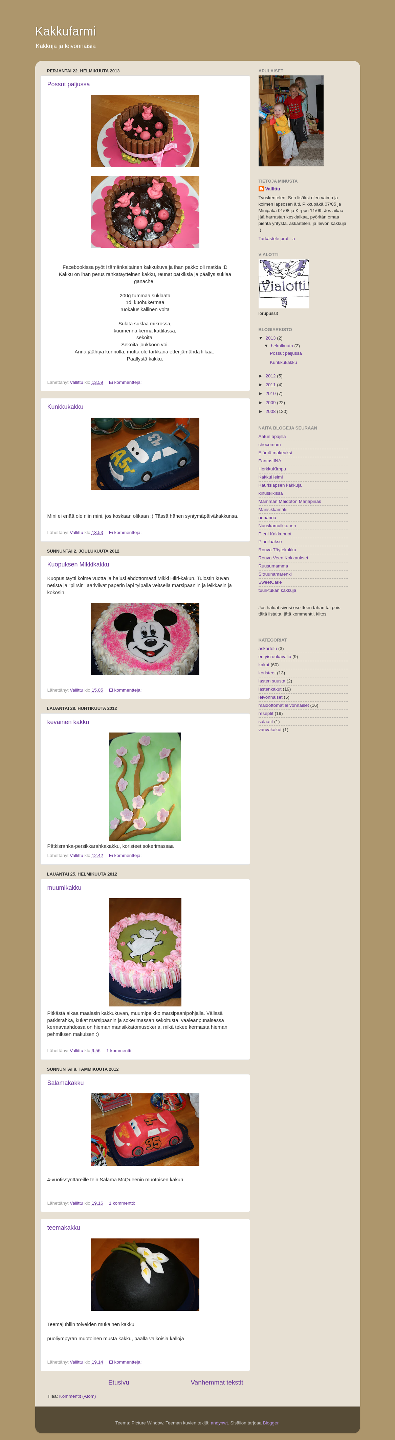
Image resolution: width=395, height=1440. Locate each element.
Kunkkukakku (65, 406)
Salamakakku (65, 1082)
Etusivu (118, 1382)
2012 (271, 375)
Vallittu (272, 188)
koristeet (267, 672)
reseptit (266, 713)
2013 (271, 338)
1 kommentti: (120, 1050)
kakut (264, 664)
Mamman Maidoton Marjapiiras (290, 501)
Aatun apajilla (272, 436)
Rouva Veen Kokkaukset (283, 557)
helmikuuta (282, 345)
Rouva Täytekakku (278, 549)
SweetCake (270, 582)
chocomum (270, 444)
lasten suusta (272, 680)
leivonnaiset (271, 697)
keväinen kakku (68, 722)
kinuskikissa (271, 493)
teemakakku (63, 1227)
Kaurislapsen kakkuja (280, 485)
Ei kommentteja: (126, 382)
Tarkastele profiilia (277, 238)
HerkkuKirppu (272, 468)
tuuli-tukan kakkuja (278, 590)
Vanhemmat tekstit (217, 1382)
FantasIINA (270, 460)
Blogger (271, 1422)
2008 (271, 411)
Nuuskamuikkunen (277, 525)
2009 (271, 402)
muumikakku (64, 887)
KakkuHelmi (271, 477)
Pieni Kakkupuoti (276, 533)
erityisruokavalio (275, 656)
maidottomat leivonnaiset (284, 705)
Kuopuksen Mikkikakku (78, 564)
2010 (271, 393)
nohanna (268, 517)
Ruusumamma (273, 565)
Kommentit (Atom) (77, 1396)
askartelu (268, 648)
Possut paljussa (68, 84)
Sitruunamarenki (275, 574)
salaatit (266, 721)
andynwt (219, 1422)
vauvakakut (270, 729)
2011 (271, 384)
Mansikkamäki (273, 509)
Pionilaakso (270, 541)
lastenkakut (270, 689)
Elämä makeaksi (275, 452)
